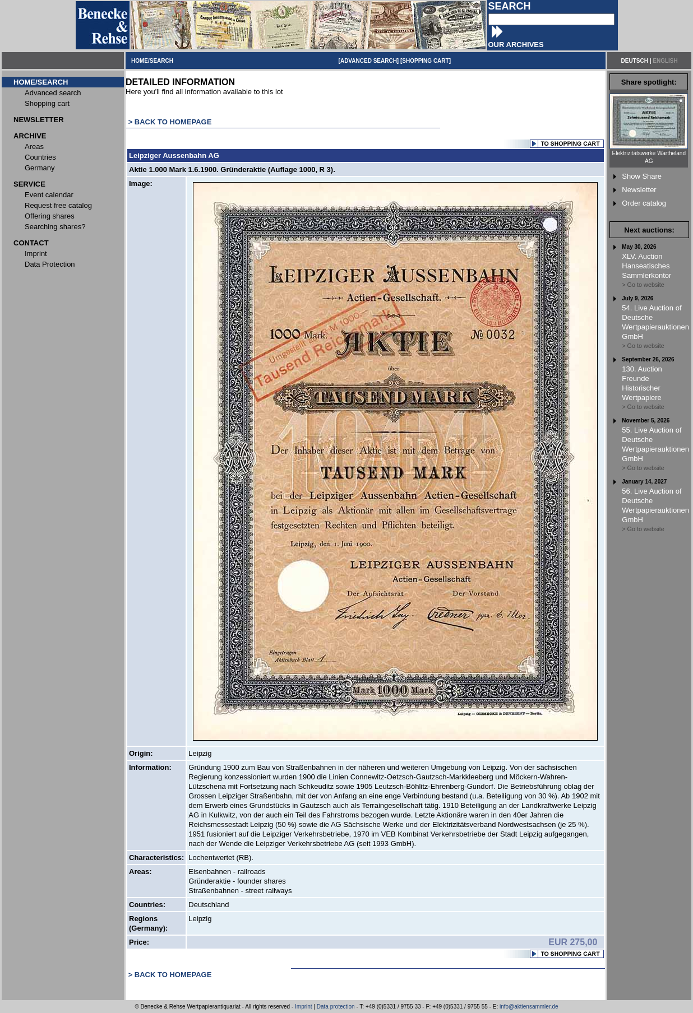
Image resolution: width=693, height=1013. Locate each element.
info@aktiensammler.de (529, 1006)
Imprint (303, 1006)
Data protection (336, 1006)
